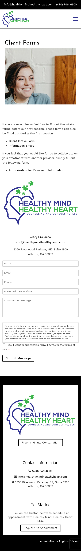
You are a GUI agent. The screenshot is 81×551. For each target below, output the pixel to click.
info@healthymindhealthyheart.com (29, 4)
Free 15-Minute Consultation (40, 442)
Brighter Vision (69, 541)
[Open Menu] (75, 19)
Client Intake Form (22, 141)
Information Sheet (21, 145)
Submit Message (18, 358)
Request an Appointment (40, 528)
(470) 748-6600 (66, 4)
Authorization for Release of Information (36, 170)
